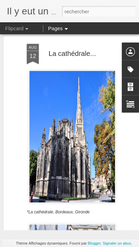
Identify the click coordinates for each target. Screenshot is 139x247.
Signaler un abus (117, 243)
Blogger (94, 243)
